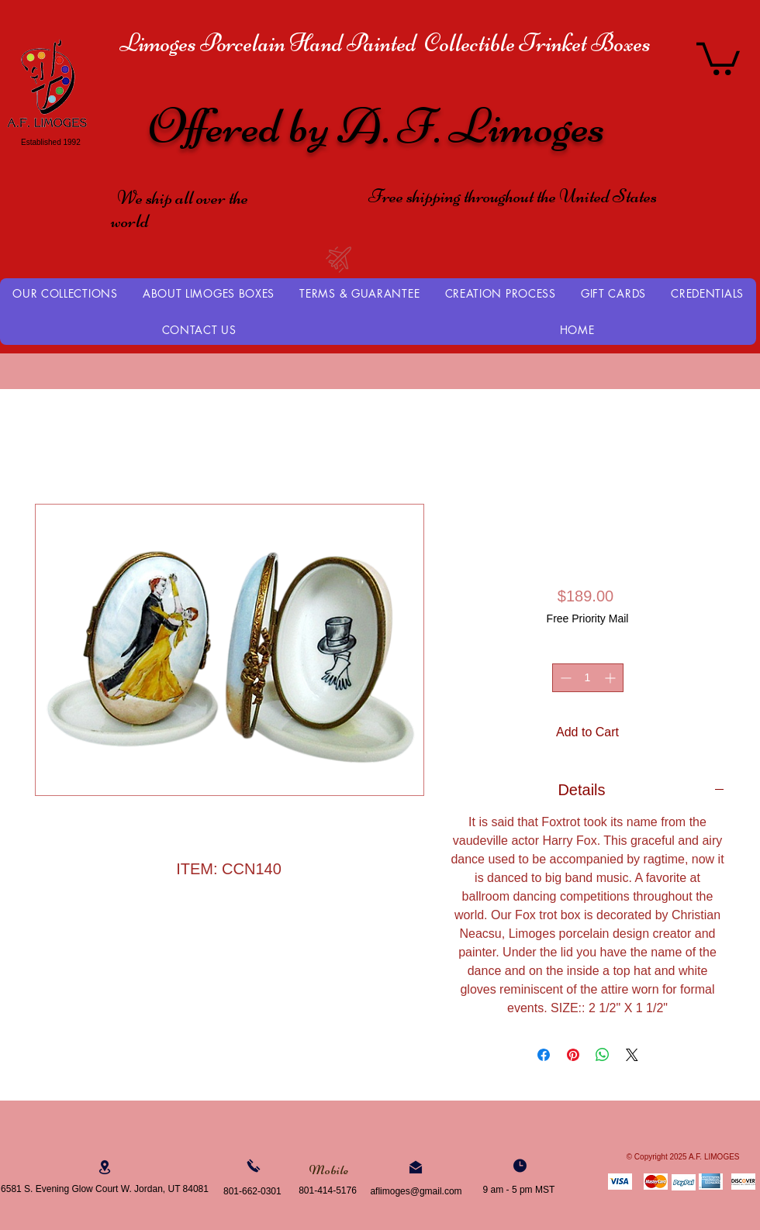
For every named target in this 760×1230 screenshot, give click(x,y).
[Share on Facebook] (543, 1055)
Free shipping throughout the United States (512, 196)
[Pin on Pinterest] (573, 1055)
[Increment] (611, 677)
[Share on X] (632, 1055)
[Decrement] (564, 677)
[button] (718, 57)
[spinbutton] (588, 677)
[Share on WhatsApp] (602, 1055)
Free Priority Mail (588, 618)
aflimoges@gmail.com (415, 1191)
